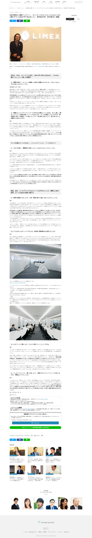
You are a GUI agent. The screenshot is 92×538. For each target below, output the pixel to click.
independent (36, 2)
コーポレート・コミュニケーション (16, 435)
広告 (32, 435)
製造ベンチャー (37, 435)
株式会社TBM (41, 66)
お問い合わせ (66, 531)
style (51, 2)
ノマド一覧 (25, 531)
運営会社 (40, 531)
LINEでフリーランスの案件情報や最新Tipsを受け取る (35, 427)
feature (64, 2)
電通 (42, 435)
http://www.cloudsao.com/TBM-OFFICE (18, 282)
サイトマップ (60, 531)
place (43, 2)
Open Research (28, 408)
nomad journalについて (33, 531)
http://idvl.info (44, 399)
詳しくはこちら (35, 422)
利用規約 (45, 531)
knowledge (57, 2)
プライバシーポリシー (52, 531)
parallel (28, 2)
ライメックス (27, 435)
